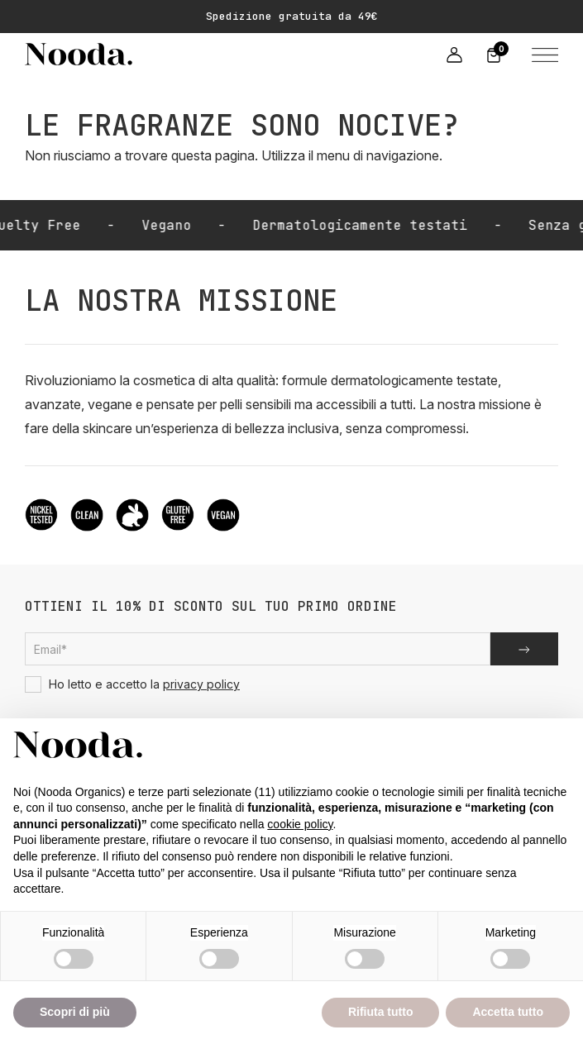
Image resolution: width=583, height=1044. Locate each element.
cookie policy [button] (299, 824)
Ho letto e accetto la (132, 684)
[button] (541, 53)
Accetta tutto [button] (507, 1011)
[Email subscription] (257, 648)
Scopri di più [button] (75, 1011)
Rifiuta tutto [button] (380, 1011)
